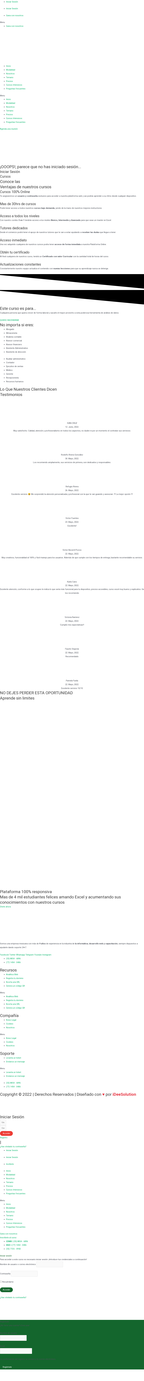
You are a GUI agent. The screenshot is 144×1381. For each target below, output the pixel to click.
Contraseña (5, 1274)
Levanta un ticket (13, 1058)
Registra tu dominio (14, 978)
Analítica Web (12, 974)
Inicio (8, 66)
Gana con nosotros (14, 15)
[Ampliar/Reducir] (20, 1375)
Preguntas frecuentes (15, 88)
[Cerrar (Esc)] (2, 1375)
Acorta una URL (13, 982)
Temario (9, 77)
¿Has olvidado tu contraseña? (13, 1298)
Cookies (9, 1024)
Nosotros (10, 73)
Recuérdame (7, 1282)
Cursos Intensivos (14, 85)
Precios (9, 81)
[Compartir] (8, 1375)
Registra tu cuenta (8, 1329)
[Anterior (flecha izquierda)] (2, 1379)
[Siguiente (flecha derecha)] (8, 1379)
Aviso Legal (11, 1020)
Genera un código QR (15, 986)
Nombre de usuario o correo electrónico (18, 1264)
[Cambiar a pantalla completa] (14, 1375)
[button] (72, 22)
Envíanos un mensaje (15, 1061)
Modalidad (10, 70)
